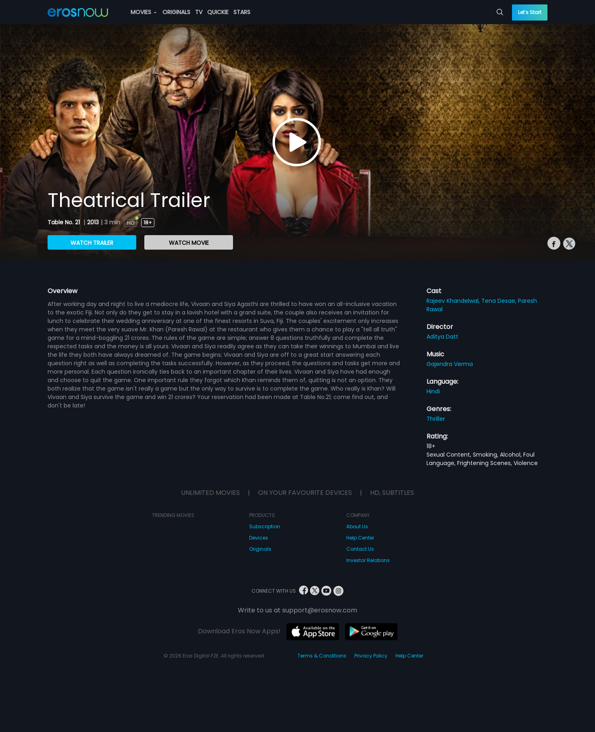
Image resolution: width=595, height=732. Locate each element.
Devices (258, 537)
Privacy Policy (370, 655)
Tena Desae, (499, 301)
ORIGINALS (176, 12)
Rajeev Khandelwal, (453, 301)
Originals (260, 549)
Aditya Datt (442, 337)
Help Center (360, 537)
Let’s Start (529, 12)
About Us (357, 526)
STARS (241, 12)
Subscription (264, 526)
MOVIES (143, 12)
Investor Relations (368, 560)
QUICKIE (218, 12)
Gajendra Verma (449, 364)
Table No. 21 (64, 222)
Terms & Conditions (322, 655)
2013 (93, 222)
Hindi (433, 391)
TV (198, 12)
